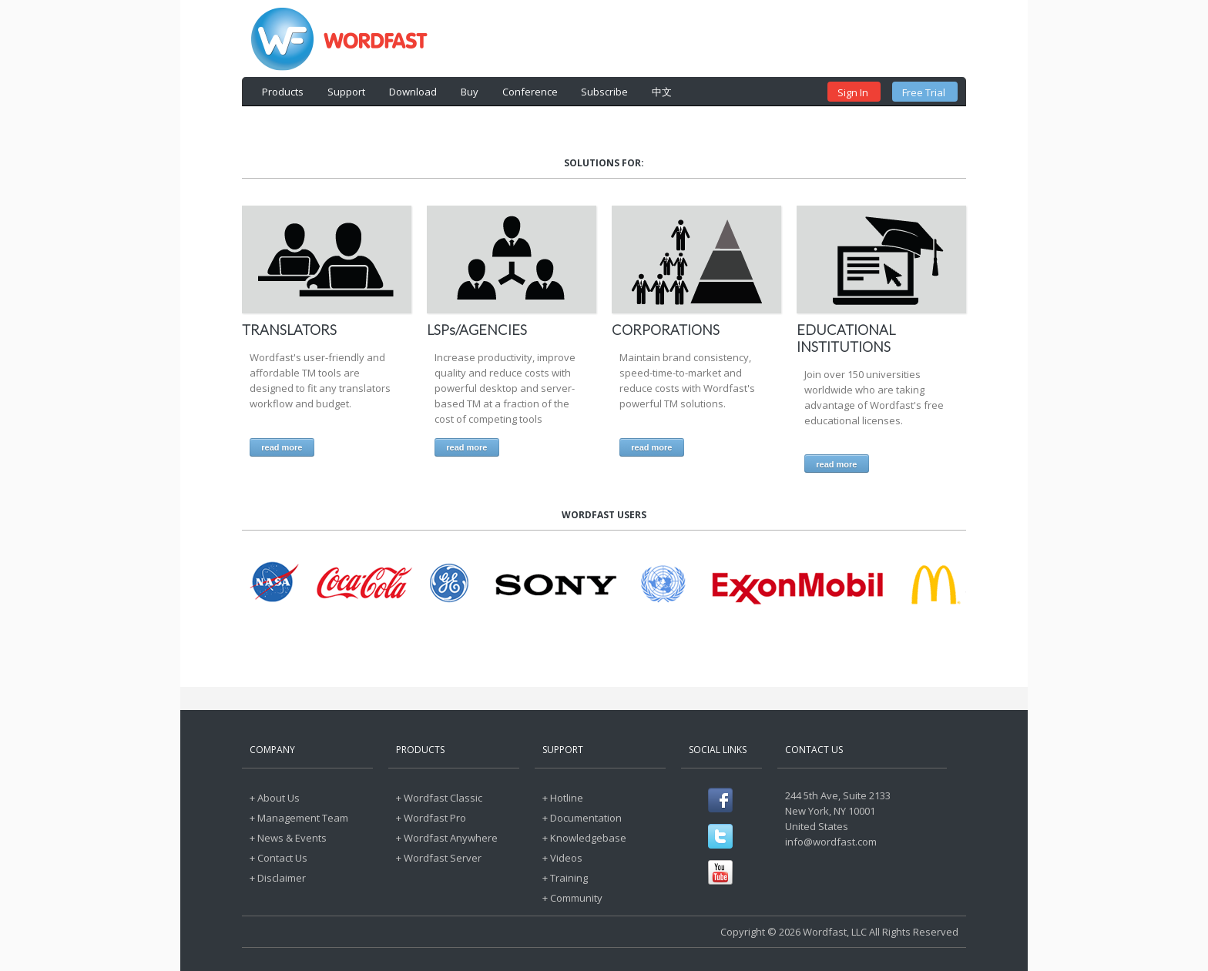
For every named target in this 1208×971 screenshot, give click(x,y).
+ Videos (562, 858)
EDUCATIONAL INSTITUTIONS (846, 338)
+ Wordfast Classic (439, 798)
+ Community (572, 898)
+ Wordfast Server (439, 858)
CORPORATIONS (666, 329)
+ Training (565, 878)
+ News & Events (288, 838)
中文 (662, 92)
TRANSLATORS (289, 329)
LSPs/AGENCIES (477, 329)
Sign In (852, 92)
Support (346, 92)
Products (283, 92)
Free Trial (923, 92)
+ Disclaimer (278, 878)
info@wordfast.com (831, 842)
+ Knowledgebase (584, 838)
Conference (530, 92)
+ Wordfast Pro (431, 818)
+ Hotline (562, 798)
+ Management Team (299, 818)
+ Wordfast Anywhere (447, 838)
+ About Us (275, 798)
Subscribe (604, 92)
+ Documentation (582, 818)
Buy (469, 92)
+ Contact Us (278, 858)
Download (413, 92)
